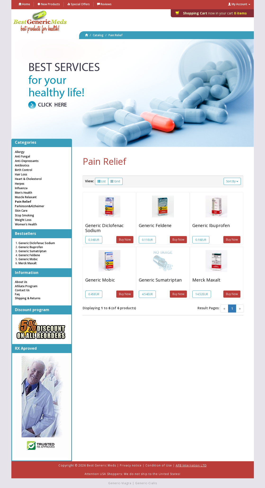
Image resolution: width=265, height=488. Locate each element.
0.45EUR (93, 294)
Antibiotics (22, 165)
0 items (212, 13)
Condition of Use (158, 465)
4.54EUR (147, 294)
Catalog (98, 35)
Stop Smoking (24, 215)
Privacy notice (131, 465)
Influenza (21, 188)
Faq (17, 294)
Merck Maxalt (206, 280)
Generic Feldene (155, 225)
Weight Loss (23, 220)
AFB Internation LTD (191, 465)
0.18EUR (200, 240)
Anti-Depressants (27, 161)
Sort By (232, 181)
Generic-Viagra (119, 483)
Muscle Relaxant (26, 197)
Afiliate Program (26, 286)
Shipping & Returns (27, 298)
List (102, 181)
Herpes (19, 184)
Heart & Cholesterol (28, 179)
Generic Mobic (100, 280)
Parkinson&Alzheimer (29, 206)
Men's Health (23, 193)
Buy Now (125, 239)
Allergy (19, 152)
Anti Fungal (22, 156)
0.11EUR (147, 240)
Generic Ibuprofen (211, 225)
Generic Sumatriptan (160, 280)
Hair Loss (21, 174)
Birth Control (23, 170)
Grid (115, 181)
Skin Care (21, 211)
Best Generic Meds (101, 465)
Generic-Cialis (146, 483)
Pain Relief (115, 35)
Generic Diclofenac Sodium (104, 228)
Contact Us (22, 290)
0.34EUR (93, 240)
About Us (21, 282)
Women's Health (26, 224)
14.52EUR (201, 294)
